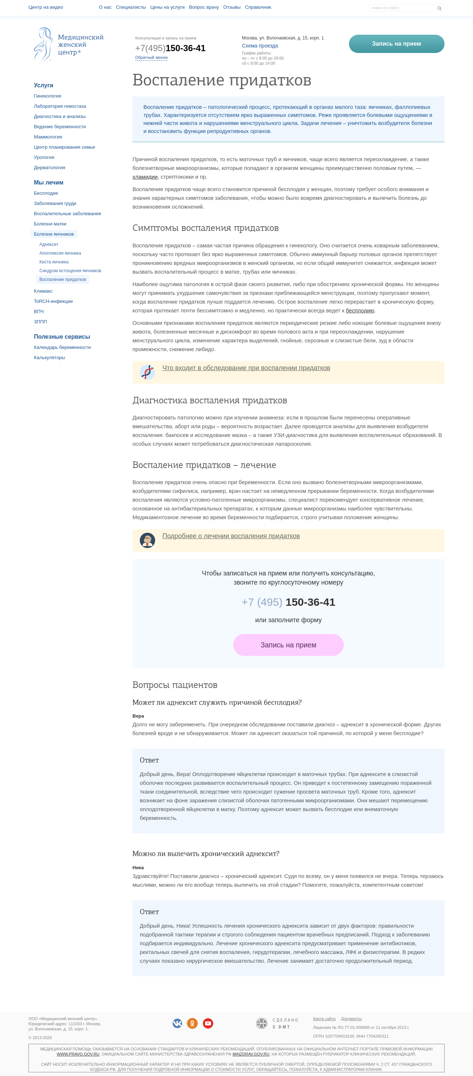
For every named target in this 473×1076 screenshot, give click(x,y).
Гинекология (47, 96)
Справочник (258, 7)
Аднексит (48, 244)
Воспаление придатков (62, 279)
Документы (351, 1018)
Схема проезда (260, 46)
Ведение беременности (60, 126)
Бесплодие (46, 193)
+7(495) (170, 48)
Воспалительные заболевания (67, 213)
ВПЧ (39, 311)
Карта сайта (324, 1018)
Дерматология (49, 167)
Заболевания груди (55, 203)
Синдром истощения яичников (70, 270)
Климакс (43, 291)
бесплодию (360, 310)
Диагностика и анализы (60, 116)
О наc (105, 7)
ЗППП (40, 321)
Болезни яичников (54, 234)
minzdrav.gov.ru (250, 1054)
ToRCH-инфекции (53, 301)
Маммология (48, 137)
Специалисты (131, 7)
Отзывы (232, 7)
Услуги (43, 85)
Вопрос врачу (204, 7)
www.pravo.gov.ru (78, 1054)
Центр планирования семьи (64, 147)
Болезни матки (50, 224)
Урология (44, 157)
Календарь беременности (62, 347)
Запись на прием (288, 645)
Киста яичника (54, 262)
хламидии (145, 177)
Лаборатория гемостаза (60, 106)
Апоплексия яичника (60, 253)
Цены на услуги (167, 7)
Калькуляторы (49, 357)
